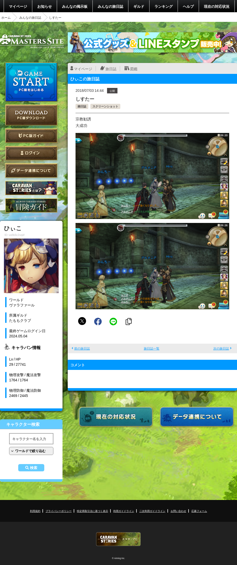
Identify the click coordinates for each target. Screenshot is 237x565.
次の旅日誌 (221, 348)
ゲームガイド (31, 205)
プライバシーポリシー (59, 511)
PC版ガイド (31, 136)
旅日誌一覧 (151, 348)
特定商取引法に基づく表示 (92, 511)
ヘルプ (188, 6)
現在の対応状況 (216, 6)
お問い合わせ (178, 511)
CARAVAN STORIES (118, 539)
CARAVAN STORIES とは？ (31, 188)
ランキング (163, 6)
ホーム (6, 17)
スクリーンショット (105, 106)
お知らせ (44, 6)
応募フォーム (199, 511)
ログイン (31, 153)
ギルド (138, 6)
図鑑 (134, 68)
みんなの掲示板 (75, 6)
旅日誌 (110, 68)
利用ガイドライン (123, 511)
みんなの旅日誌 (110, 6)
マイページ (18, 6)
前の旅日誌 (82, 348)
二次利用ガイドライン (152, 511)
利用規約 (35, 511)
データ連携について (31, 170)
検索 (33, 468)
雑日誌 (82, 106)
